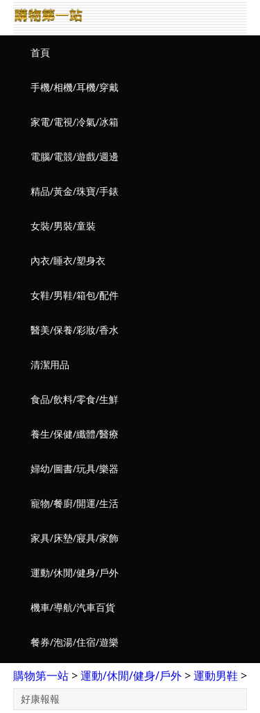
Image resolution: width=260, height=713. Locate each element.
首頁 (40, 52)
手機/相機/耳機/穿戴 (75, 87)
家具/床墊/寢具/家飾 (75, 537)
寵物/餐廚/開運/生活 (75, 503)
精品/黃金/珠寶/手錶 (75, 191)
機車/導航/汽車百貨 (73, 607)
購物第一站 (41, 675)
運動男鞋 (215, 675)
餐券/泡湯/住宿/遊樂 (75, 641)
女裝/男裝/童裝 (63, 225)
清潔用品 (50, 364)
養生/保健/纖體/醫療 (75, 433)
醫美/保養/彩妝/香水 (75, 329)
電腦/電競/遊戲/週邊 (75, 156)
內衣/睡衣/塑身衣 (68, 260)
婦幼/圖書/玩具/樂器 (75, 468)
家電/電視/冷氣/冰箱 (75, 121)
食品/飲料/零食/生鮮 (75, 399)
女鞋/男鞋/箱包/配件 (75, 295)
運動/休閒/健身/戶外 (75, 572)
